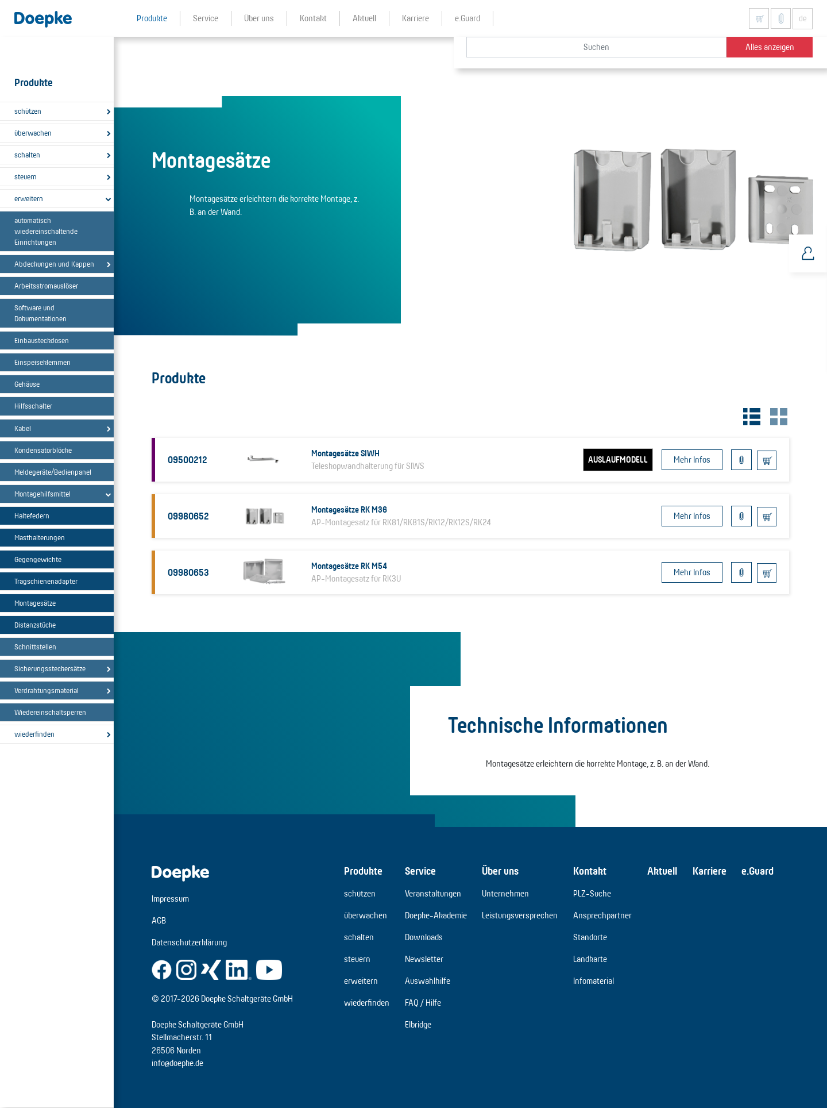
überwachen (33, 132)
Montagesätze (35, 602)
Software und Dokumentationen (40, 313)
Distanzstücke (35, 624)
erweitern (28, 198)
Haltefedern (31, 515)
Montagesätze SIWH (345, 453)
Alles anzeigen (769, 46)
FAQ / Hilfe (423, 1002)
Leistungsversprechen (520, 915)
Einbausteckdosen (41, 340)
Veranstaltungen (433, 893)
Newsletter (424, 958)
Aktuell (662, 870)
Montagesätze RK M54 (349, 565)
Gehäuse (27, 383)
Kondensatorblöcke (43, 450)
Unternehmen (505, 893)
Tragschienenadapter (46, 581)
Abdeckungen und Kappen (54, 263)
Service (420, 870)
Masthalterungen (39, 537)
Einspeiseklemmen (42, 362)
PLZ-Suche (592, 893)
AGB (159, 920)
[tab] (750, 415)
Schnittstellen (35, 646)
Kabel (22, 428)
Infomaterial (593, 980)
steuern (25, 176)
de (803, 18)
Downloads (424, 937)
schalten (27, 154)
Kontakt (589, 870)
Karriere (709, 870)
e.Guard (757, 870)
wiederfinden (34, 733)
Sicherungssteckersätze (50, 668)
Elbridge (418, 1024)
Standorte (590, 937)
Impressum (170, 898)
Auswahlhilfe (427, 980)
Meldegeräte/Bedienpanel (52, 471)
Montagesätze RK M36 (349, 509)
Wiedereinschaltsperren (50, 712)
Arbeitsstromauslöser (46, 285)
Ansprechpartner (602, 915)
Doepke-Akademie (436, 915)
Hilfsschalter (33, 405)
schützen (27, 111)
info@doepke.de (177, 1062)
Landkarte (590, 958)
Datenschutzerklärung (189, 942)
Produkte (363, 870)
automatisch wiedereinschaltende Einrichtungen (46, 231)
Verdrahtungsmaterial (46, 690)
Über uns (500, 870)
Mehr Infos (692, 459)
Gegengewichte (37, 559)
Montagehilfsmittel (42, 493)
